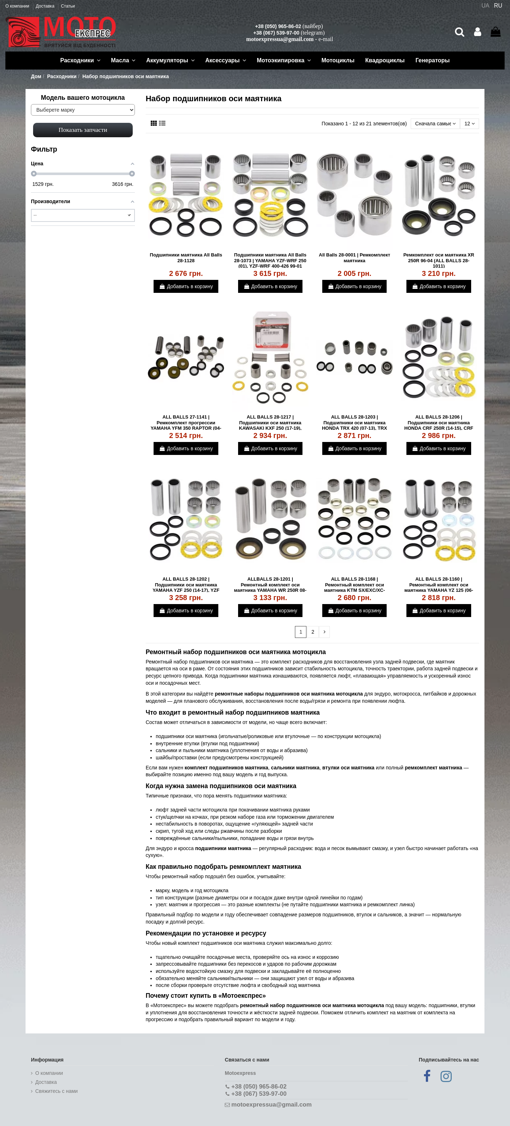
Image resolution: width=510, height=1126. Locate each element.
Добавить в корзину (186, 286)
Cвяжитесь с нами (56, 1091)
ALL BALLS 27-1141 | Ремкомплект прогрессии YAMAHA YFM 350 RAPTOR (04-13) (186, 425)
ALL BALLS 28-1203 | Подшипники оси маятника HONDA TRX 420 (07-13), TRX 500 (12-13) (354, 425)
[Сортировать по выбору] (435, 124)
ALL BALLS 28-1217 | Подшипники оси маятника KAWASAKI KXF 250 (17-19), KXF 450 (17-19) (270, 425)
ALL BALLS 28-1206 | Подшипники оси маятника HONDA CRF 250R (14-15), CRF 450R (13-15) (438, 425)
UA (485, 6)
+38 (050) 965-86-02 (278, 26)
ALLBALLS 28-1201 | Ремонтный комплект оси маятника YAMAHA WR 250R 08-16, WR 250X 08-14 (270, 587)
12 (469, 123)
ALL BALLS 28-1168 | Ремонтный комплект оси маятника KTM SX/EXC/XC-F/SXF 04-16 (354, 587)
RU (498, 6)
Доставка (46, 6)
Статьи (68, 6)
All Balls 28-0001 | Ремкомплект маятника (354, 257)
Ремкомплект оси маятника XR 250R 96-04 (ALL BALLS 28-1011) (438, 260)
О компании (18, 6)
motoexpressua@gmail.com (280, 39)
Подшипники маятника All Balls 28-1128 (186, 257)
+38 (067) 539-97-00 (276, 33)
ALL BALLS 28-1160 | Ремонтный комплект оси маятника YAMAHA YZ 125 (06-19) (438, 587)
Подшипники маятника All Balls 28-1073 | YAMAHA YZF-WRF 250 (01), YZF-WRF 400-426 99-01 (270, 260)
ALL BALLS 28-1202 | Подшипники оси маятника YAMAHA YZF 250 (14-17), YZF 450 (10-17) (185, 587)
